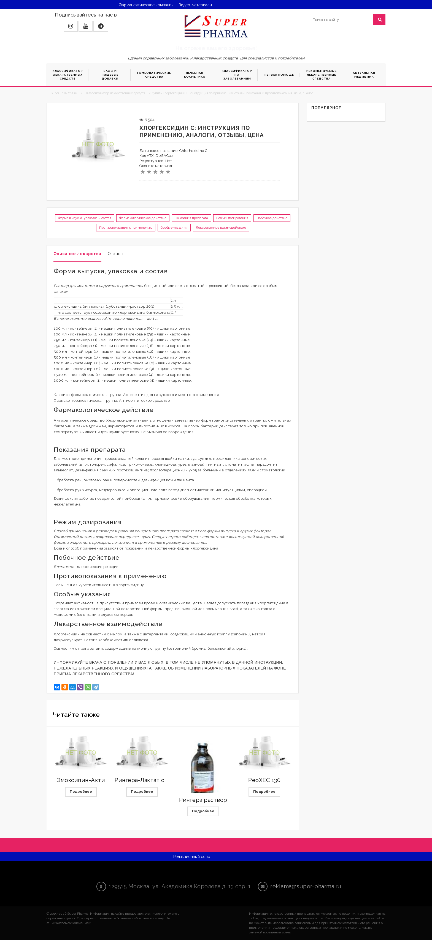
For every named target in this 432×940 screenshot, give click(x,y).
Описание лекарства (77, 254)
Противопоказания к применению (125, 227)
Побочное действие (271, 218)
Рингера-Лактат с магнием (152, 780)
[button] (71, 26)
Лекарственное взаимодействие (221, 227)
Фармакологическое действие (142, 218)
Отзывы (115, 254)
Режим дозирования (232, 218)
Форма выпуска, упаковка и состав (84, 218)
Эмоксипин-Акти (80, 780)
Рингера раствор (203, 800)
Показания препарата (191, 218)
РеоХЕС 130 (264, 780)
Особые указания (174, 227)
